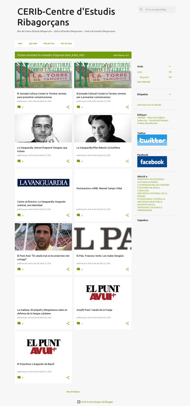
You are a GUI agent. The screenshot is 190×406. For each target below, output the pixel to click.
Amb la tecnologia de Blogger (95, 402)
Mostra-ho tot (121, 55)
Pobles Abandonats (147, 123)
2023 (139, 72)
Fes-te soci (65, 43)
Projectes (48, 43)
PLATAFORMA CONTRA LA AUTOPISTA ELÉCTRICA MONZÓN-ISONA (151, 202)
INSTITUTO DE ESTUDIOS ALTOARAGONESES (150, 180)
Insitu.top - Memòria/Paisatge (152, 120)
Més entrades (73, 392)
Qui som (32, 43)
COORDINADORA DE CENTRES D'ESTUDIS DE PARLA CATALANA (153, 188)
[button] (68, 107)
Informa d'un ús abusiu (149, 105)
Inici (19, 43)
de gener (144, 77)
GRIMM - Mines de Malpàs (151, 117)
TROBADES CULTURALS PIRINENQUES (149, 209)
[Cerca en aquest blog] (159, 9)
